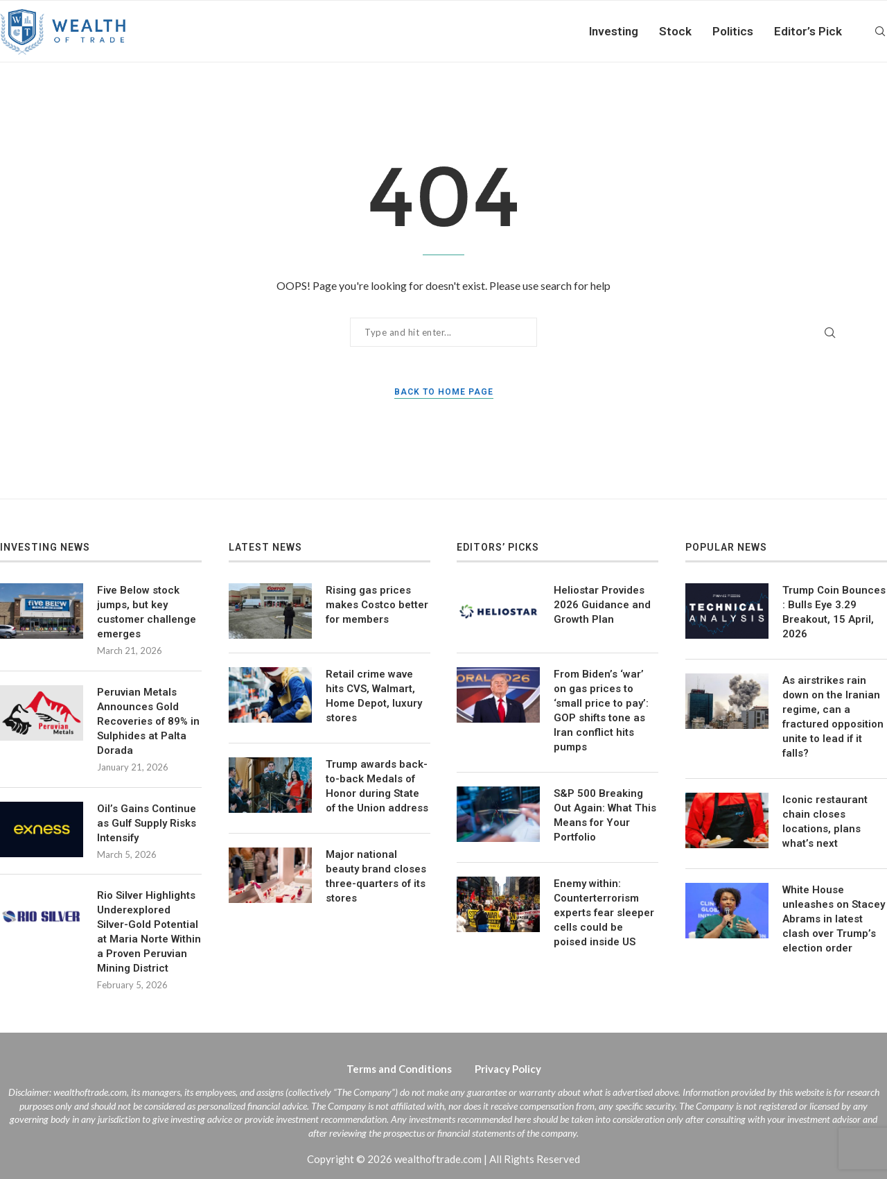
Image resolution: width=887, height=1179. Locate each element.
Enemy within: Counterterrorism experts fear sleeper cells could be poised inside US (604, 912)
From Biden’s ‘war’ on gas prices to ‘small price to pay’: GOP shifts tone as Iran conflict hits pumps (601, 710)
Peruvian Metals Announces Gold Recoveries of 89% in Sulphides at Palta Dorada (148, 721)
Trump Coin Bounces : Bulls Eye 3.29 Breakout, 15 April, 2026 (834, 612)
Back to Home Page (443, 392)
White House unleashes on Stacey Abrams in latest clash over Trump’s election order (833, 919)
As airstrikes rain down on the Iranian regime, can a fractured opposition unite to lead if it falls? (833, 716)
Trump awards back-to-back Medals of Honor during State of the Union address (377, 786)
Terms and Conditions (399, 1068)
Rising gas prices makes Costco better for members (377, 605)
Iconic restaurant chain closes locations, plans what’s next (825, 821)
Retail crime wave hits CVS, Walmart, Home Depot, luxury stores (374, 696)
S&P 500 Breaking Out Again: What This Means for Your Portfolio (605, 815)
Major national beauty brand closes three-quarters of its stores (376, 876)
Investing (613, 31)
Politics (732, 31)
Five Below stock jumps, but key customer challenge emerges (146, 612)
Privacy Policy (508, 1068)
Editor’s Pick (808, 31)
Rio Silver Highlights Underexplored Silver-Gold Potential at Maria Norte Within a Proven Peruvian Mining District (149, 931)
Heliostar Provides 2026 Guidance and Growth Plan (602, 605)
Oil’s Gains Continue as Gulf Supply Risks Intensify (146, 823)
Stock (675, 31)
